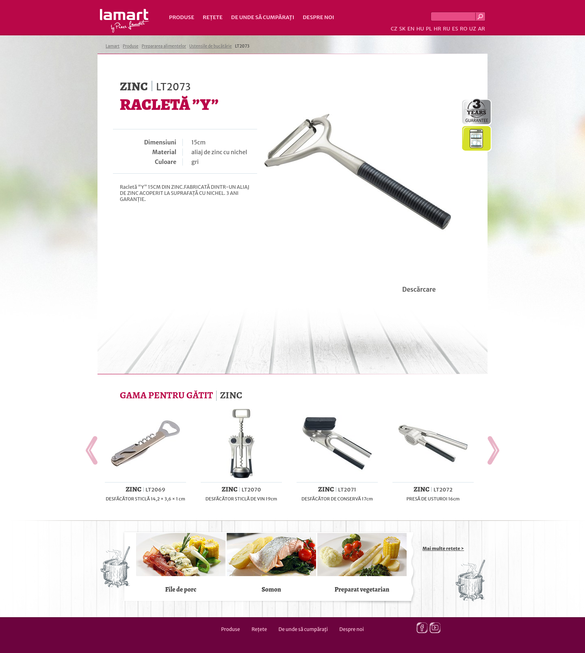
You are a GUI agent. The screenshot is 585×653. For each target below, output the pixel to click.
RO (463, 28)
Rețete (213, 17)
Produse (181, 17)
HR (437, 28)
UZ (472, 28)
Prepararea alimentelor (164, 46)
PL (429, 28)
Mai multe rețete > (443, 548)
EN (411, 28)
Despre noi (318, 17)
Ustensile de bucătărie (210, 46)
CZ (394, 28)
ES (455, 28)
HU (420, 28)
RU (446, 28)
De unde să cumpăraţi (262, 17)
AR (481, 28)
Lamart (125, 20)
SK (402, 28)
